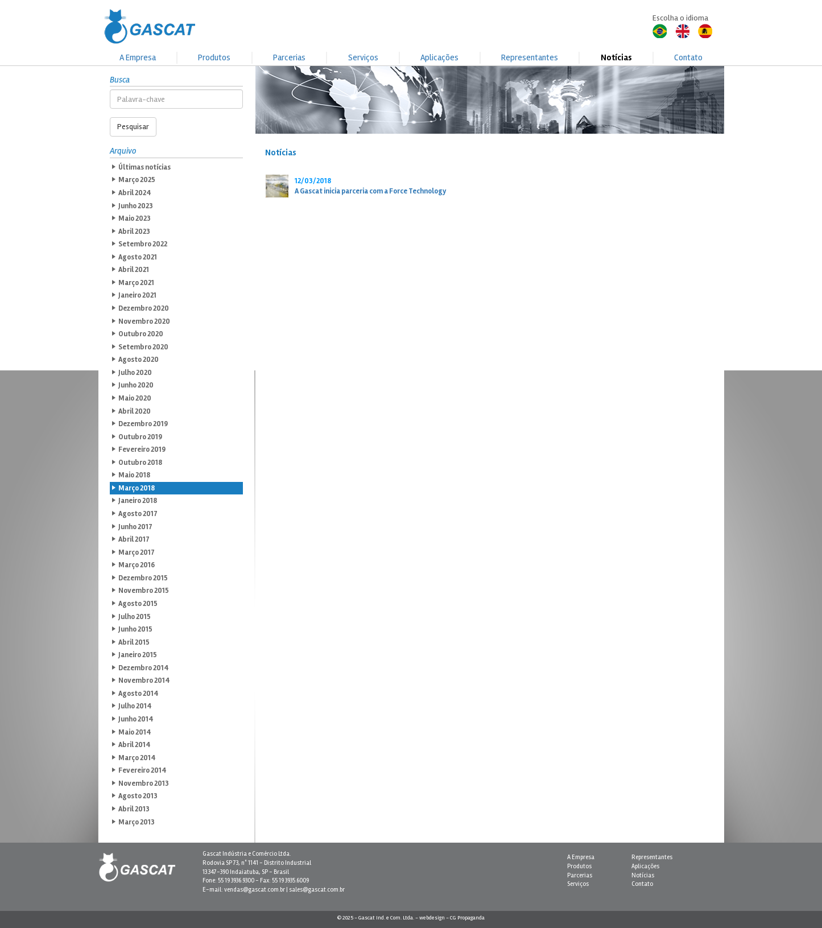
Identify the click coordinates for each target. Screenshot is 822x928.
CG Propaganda (467, 917)
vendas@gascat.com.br (254, 889)
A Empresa (137, 57)
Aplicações (439, 57)
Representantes (529, 57)
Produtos (214, 57)
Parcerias (289, 57)
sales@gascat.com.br (317, 889)
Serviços (363, 57)
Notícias (616, 57)
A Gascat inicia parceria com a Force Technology (371, 191)
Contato (688, 57)
